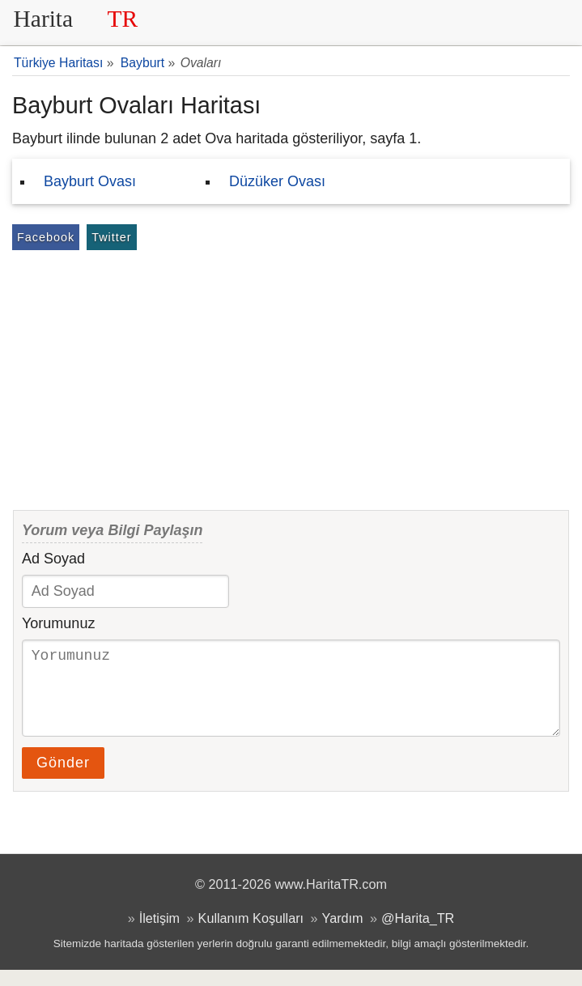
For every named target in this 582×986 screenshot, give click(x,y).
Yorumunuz (58, 623)
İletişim (159, 934)
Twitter (111, 237)
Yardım (342, 934)
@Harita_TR (417, 934)
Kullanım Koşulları (251, 934)
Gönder (63, 779)
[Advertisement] (291, 375)
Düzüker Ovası (277, 181)
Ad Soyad (53, 558)
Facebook (45, 237)
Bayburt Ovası (90, 181)
